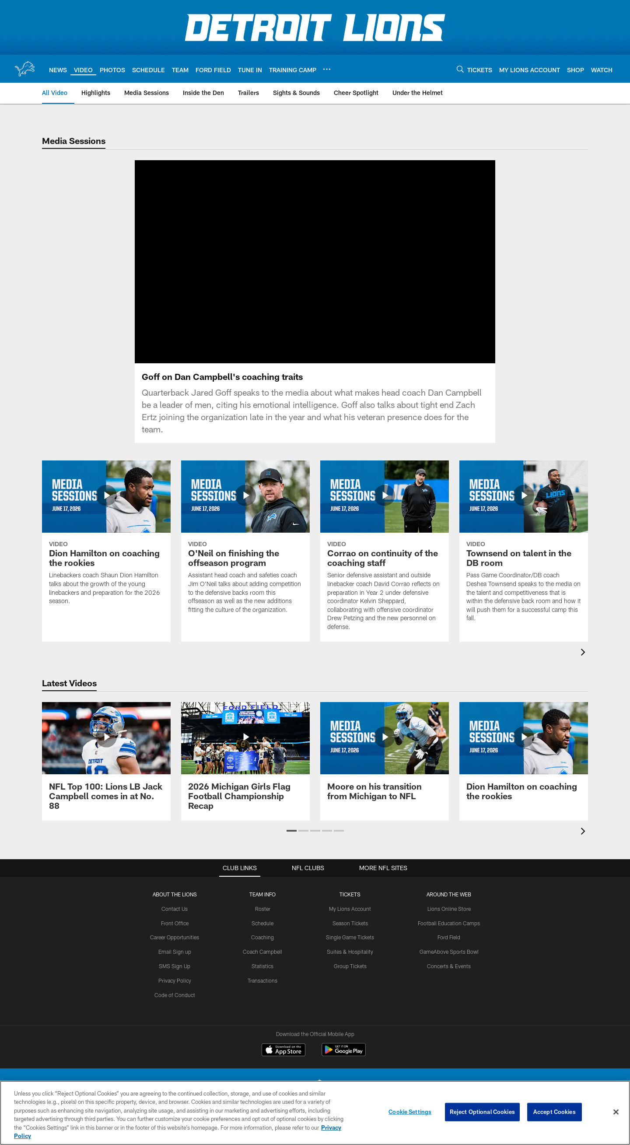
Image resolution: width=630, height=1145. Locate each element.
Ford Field (449, 937)
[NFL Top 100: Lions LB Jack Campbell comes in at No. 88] (106, 761)
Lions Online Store (449, 909)
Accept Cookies (554, 1111)
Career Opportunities (174, 937)
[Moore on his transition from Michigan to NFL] (384, 756)
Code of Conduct (174, 995)
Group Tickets (350, 966)
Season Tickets (350, 923)
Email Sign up (174, 951)
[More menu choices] (326, 69)
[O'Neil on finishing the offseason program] (245, 542)
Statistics (262, 966)
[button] (292, 831)
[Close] (616, 1112)
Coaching (262, 937)
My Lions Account (350, 909)
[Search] (460, 69)
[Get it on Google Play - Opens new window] (343, 1054)
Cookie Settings (409, 1111)
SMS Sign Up (174, 966)
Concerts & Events (449, 966)
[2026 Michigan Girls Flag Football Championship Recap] (245, 761)
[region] (315, 1113)
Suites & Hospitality (350, 951)
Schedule (262, 923)
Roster (262, 909)
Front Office (175, 923)
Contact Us (174, 909)
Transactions (262, 980)
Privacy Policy (174, 980)
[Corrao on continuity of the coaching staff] (384, 551)
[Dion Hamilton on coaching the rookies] (106, 538)
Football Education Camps (449, 923)
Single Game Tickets (350, 937)
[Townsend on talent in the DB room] (523, 546)
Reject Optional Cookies (482, 1111)
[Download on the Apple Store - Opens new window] (283, 1050)
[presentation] (584, 653)
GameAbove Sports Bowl (449, 951)
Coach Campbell (262, 951)
